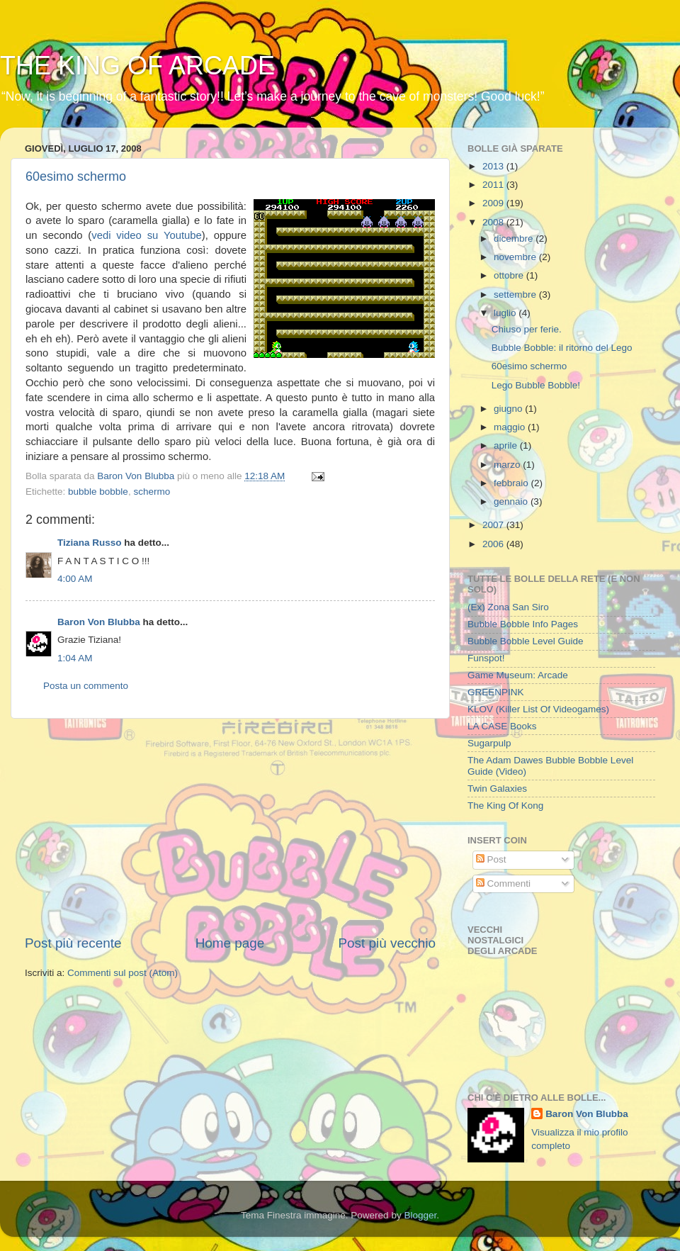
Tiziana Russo (89, 542)
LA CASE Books (502, 726)
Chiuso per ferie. (527, 329)
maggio (511, 427)
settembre (516, 294)
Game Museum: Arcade (518, 675)
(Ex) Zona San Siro (508, 607)
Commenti (503, 883)
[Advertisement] (230, 826)
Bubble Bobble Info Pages (523, 624)
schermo (151, 491)
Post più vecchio (387, 943)
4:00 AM (75, 578)
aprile (507, 445)
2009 (494, 203)
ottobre (510, 275)
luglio (506, 313)
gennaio (512, 501)
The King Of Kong (505, 805)
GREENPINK (496, 692)
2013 (494, 166)
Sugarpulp (489, 743)
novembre (516, 257)
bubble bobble (98, 491)
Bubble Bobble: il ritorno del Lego (562, 347)
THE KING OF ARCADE (137, 65)
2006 (494, 544)
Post (491, 859)
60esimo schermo (76, 176)
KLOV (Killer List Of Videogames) (538, 709)
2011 (494, 184)
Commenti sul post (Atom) (122, 972)
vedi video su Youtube (146, 235)
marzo (508, 464)
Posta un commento (85, 685)
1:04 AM (75, 658)
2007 (494, 525)
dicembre (515, 238)
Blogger (420, 1215)
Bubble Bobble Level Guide (526, 641)
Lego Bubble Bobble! (536, 385)
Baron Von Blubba (98, 622)
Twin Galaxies (497, 788)
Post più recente (73, 943)
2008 (494, 222)
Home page (230, 943)
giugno (509, 408)
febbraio (512, 483)
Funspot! (486, 658)
